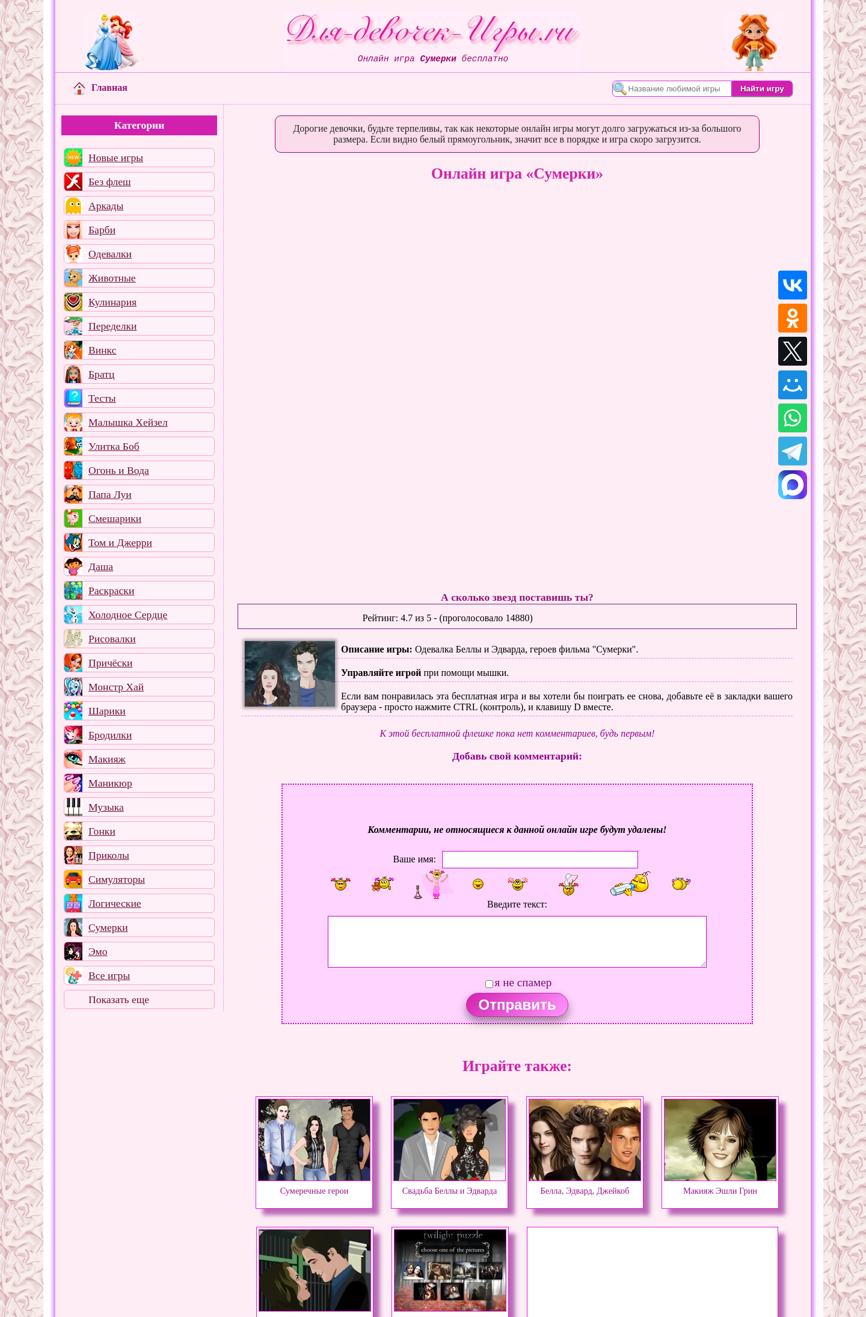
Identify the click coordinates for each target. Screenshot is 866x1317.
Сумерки (108, 927)
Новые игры (115, 158)
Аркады (105, 206)
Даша (100, 566)
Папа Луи (110, 494)
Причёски (110, 663)
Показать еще (118, 999)
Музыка (106, 807)
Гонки (101, 831)
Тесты (102, 398)
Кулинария (112, 302)
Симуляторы (116, 879)
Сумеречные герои (314, 1185)
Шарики (107, 711)
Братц (101, 374)
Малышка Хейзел (128, 422)
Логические (114, 903)
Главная (100, 87)
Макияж (107, 759)
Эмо (98, 951)
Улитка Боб (114, 446)
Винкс (102, 350)
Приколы (108, 855)
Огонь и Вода (118, 470)
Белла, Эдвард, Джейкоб (585, 1185)
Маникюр (110, 783)
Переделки (112, 326)
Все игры (109, 975)
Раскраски (111, 591)
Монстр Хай (116, 687)
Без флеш (109, 182)
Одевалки (110, 254)
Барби (101, 230)
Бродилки (110, 735)
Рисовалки (112, 639)
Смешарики (114, 518)
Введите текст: (517, 904)
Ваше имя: (414, 859)
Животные (112, 278)
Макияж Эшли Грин (720, 1185)
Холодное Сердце (127, 615)
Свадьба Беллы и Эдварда (449, 1185)
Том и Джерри (120, 542)
